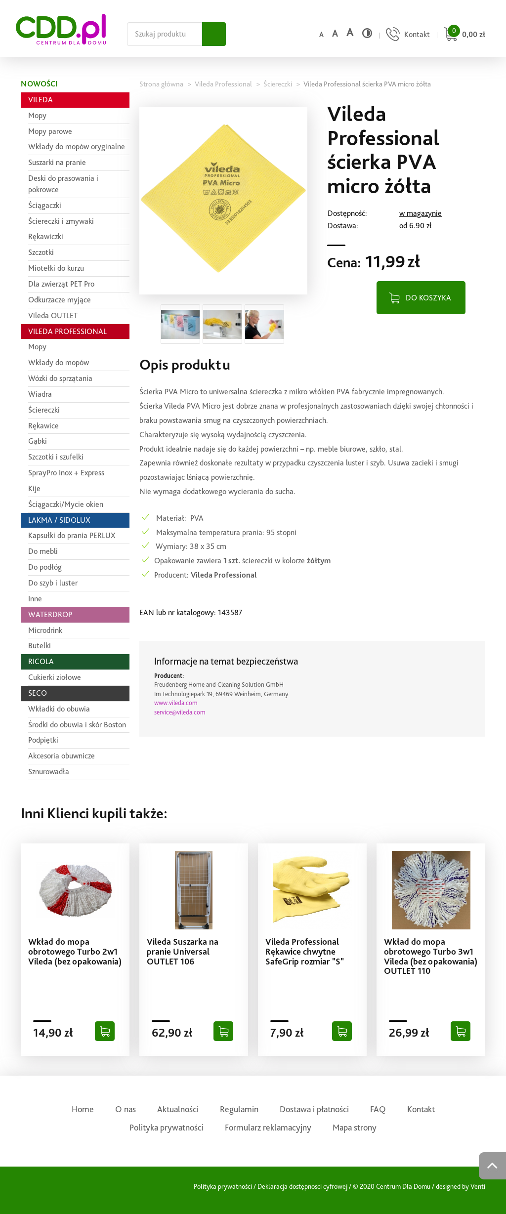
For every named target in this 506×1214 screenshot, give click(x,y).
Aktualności (178, 1109)
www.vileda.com (176, 703)
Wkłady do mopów (58, 362)
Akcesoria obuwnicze (61, 755)
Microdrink (45, 630)
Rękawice (43, 425)
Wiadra (40, 394)
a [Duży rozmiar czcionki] (349, 32)
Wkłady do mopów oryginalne (76, 146)
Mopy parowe (50, 131)
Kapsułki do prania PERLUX (72, 535)
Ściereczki (44, 410)
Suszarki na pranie (57, 162)
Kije (34, 488)
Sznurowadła (48, 771)
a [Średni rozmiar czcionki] (334, 33)
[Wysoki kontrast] (367, 33)
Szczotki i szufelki (56, 456)
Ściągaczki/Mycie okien (65, 504)
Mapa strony (355, 1127)
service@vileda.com (180, 712)
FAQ (378, 1109)
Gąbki (37, 441)
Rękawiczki (45, 236)
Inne (35, 598)
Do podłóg (45, 567)
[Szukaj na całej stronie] (164, 34)
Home (83, 1109)
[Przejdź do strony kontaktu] (406, 35)
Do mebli (43, 551)
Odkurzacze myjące (59, 299)
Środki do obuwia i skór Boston (77, 724)
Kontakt (421, 1109)
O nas (125, 1109)
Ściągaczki (44, 205)
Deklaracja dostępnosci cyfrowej (302, 1186)
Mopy (37, 115)
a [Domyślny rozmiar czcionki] (321, 34)
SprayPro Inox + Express (66, 472)
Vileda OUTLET (53, 315)
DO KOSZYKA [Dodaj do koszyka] (428, 297)
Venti (477, 1186)
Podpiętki (43, 740)
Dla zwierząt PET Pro (61, 284)
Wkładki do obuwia (59, 708)
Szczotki (41, 252)
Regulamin (239, 1109)
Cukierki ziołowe (54, 677)
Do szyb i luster (53, 582)
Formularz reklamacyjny (268, 1127)
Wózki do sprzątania (60, 378)
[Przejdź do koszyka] (463, 35)
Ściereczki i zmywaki (61, 221)
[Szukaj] (214, 34)
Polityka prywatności (166, 1127)
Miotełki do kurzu (56, 268)
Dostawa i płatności (314, 1109)
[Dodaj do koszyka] (105, 1031)
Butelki (39, 645)
